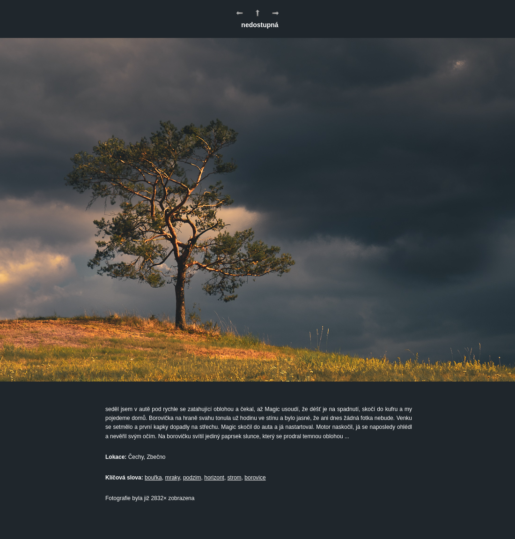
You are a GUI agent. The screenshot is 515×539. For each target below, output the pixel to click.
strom (235, 477)
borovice (254, 477)
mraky (172, 477)
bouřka (153, 477)
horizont (214, 477)
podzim (192, 477)
